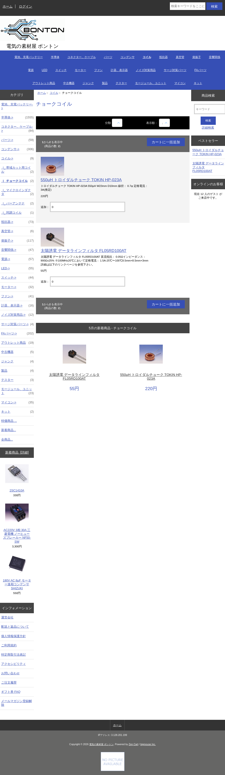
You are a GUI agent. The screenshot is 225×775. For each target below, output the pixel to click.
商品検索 (208, 95)
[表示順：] (164, 123)
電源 (31, 70)
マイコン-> (17, 402)
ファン (98, 70)
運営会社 (7, 617)
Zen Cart (133, 744)
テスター (121, 83)
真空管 (180, 57)
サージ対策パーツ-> (17, 324)
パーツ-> (17, 140)
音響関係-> (17, 250)
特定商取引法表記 (13, 654)
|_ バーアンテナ (17, 203)
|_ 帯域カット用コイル (17, 169)
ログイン (25, 6)
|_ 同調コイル (17, 213)
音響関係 (214, 57)
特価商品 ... (9, 421)
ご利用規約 (9, 645)
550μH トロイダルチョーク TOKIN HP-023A (81, 179)
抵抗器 (163, 57)
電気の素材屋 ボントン (101, 744)
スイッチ (61, 70)
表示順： (152, 122)
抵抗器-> (17, 222)
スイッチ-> (17, 277)
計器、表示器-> (17, 305)
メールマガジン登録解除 (16, 703)
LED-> (17, 268)
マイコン (180, 83)
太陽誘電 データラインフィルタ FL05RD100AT (83, 250)
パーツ (108, 57)
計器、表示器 (119, 70)
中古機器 (69, 83)
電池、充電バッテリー (28, 57)
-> (17, 158)
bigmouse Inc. (148, 744)
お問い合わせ (10, 673)
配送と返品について (15, 626)
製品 (105, 83)
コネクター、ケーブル (81, 57)
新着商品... (8, 430)
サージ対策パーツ (175, 70)
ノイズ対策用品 (146, 70)
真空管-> (17, 231)
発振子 (196, 57)
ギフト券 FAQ (10, 692)
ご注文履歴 (9, 682)
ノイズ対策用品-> (17, 315)
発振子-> (17, 241)
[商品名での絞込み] (117, 123)
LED (44, 70)
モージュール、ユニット (150, 83)
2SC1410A (17, 478)
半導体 (55, 57)
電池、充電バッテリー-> (17, 106)
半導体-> (17, 117)
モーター (80, 70)
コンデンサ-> (17, 149)
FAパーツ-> (17, 333)
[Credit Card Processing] (112, 769)
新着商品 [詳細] (17, 452)
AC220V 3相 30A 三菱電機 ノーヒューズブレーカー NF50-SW (17, 523)
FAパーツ (200, 70)
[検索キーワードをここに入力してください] (187, 6)
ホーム (8, 6)
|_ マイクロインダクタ (17, 192)
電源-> (17, 259)
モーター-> (17, 287)
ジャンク (88, 83)
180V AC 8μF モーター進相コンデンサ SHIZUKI (17, 572)
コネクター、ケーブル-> (17, 128)
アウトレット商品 (43, 83)
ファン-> (17, 296)
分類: (108, 122)
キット (198, 83)
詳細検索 (208, 127)
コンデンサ (127, 57)
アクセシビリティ (13, 664)
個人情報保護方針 (13, 636)
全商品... (7, 439)
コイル (54, 92)
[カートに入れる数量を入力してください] (87, 207)
